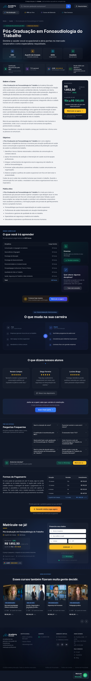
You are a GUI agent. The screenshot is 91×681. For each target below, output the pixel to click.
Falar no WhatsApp (64, 463)
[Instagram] (58, 644)
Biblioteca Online (62, 640)
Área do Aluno (81, 6)
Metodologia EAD (27, 644)
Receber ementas (72, 260)
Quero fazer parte (45, 410)
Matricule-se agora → (58, 299)
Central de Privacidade (81, 667)
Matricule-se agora (75, 111)
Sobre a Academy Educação (26, 637)
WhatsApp (67, 556)
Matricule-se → (80, 463)
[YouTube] (66, 644)
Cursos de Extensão (48, 12)
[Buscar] (68, 6)
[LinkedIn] (62, 644)
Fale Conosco (67, 12)
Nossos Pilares (26, 641)
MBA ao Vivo (29, 12)
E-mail (77, 652)
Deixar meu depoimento (45, 393)
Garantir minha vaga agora (45, 509)
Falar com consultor (72, 288)
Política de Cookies (66, 667)
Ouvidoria (78, 655)
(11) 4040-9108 (43, 637)
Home (4, 21)
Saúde (11, 21)
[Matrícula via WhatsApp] (81, 675)
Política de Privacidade (51, 667)
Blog (76, 658)
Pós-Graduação (11, 12)
